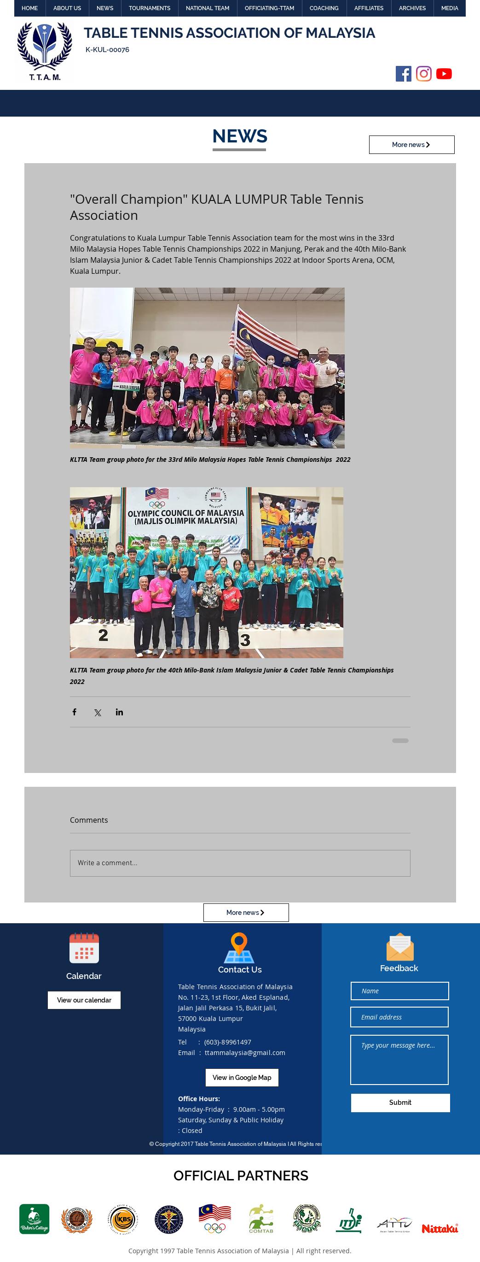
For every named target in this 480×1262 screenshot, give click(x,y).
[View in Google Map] (242, 1077)
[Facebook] (403, 74)
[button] (67, 8)
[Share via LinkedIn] (119, 712)
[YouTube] (444, 74)
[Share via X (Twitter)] (97, 712)
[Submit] (400, 1103)
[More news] (412, 145)
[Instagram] (424, 74)
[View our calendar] (84, 1000)
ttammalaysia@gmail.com (245, 1052)
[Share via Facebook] (74, 712)
